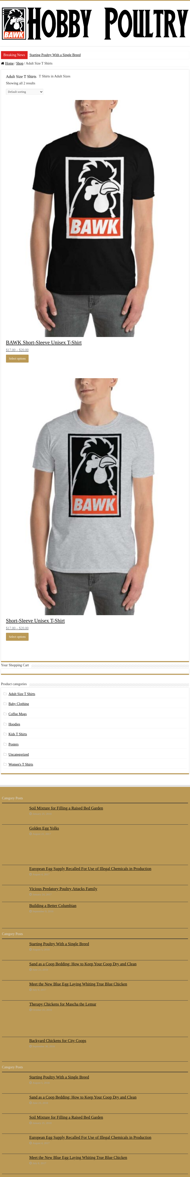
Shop (19, 63)
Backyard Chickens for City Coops (57, 1040)
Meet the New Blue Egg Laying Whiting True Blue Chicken (78, 984)
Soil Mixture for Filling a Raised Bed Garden (66, 808)
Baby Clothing (18, 704)
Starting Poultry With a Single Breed (55, 55)
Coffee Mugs (17, 714)
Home (9, 63)
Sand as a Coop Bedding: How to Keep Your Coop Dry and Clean (83, 964)
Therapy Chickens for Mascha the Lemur (62, 1004)
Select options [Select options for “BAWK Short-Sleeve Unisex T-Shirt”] (17, 358)
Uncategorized (18, 754)
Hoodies (14, 724)
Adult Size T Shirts (21, 694)
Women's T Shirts (20, 764)
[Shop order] (25, 92)
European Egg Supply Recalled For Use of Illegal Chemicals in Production (90, 868)
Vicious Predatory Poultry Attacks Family (63, 888)
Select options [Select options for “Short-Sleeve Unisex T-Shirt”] (17, 637)
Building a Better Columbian (52, 905)
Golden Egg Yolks (44, 828)
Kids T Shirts (17, 734)
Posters (13, 744)
